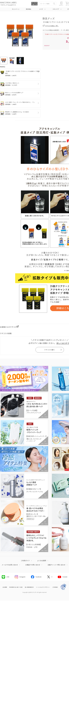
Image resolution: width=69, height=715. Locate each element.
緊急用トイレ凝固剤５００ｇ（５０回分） (20, 113)
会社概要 (5, 587)
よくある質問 (41, 560)
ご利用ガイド (25, 560)
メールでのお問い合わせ (10, 565)
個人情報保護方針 (29, 587)
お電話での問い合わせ (32, 565)
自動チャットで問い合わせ (56, 565)
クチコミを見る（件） (52, 26)
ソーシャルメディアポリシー (43, 587)
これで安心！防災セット (20, 84)
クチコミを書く (49, 350)
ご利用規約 (55, 587)
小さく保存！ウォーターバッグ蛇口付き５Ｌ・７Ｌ (20, 103)
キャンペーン (15, 9)
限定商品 (28, 9)
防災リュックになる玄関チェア (20, 94)
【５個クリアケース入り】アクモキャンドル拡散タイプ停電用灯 (20, 73)
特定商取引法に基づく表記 (16, 587)
